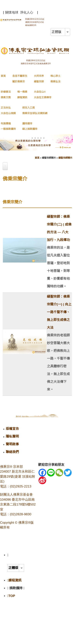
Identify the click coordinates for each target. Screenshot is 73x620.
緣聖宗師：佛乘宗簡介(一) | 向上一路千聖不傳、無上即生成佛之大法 (59, 312)
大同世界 (39, 78)
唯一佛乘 (22, 94)
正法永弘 (8, 110)
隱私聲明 (12, 436)
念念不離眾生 (19, 78)
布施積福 (8, 126)
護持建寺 (29, 126)
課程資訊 (14, 580)
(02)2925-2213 (20, 486)
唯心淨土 (55, 78)
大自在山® (42, 94)
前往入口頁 (34, 110)
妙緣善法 (6, 94)
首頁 (3, 75)
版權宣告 (12, 429)
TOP (11, 596)
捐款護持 (17, 588)
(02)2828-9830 (20, 514)
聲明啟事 (12, 444)
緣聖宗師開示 (65, 157)
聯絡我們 (12, 452)
